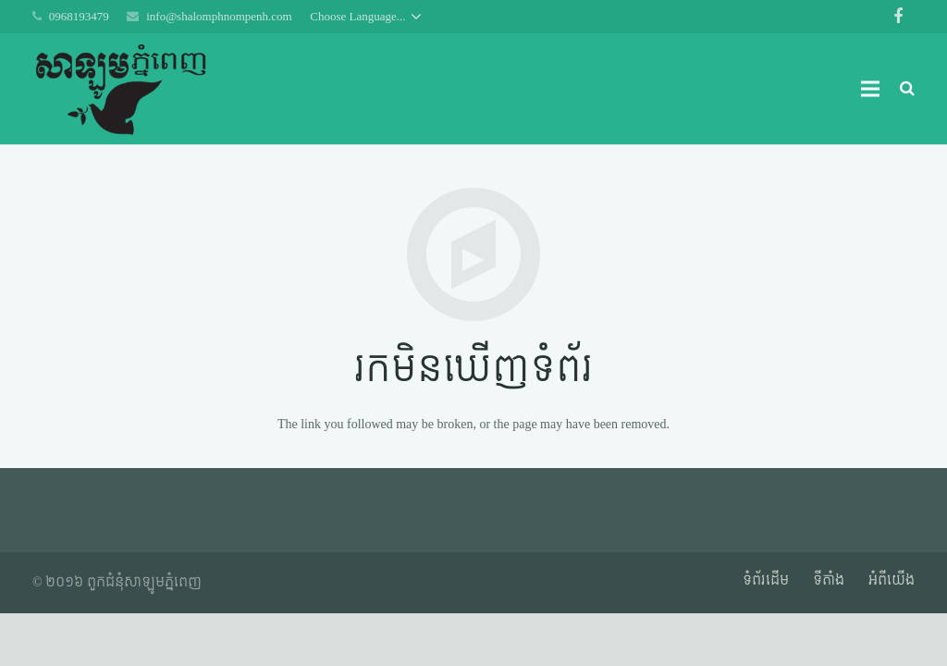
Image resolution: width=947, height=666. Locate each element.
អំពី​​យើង (891, 580)
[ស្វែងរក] (907, 88)
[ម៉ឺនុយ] (869, 89)
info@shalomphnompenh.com (218, 16)
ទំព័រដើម (766, 580)
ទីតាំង (828, 580)
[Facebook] (898, 16)
